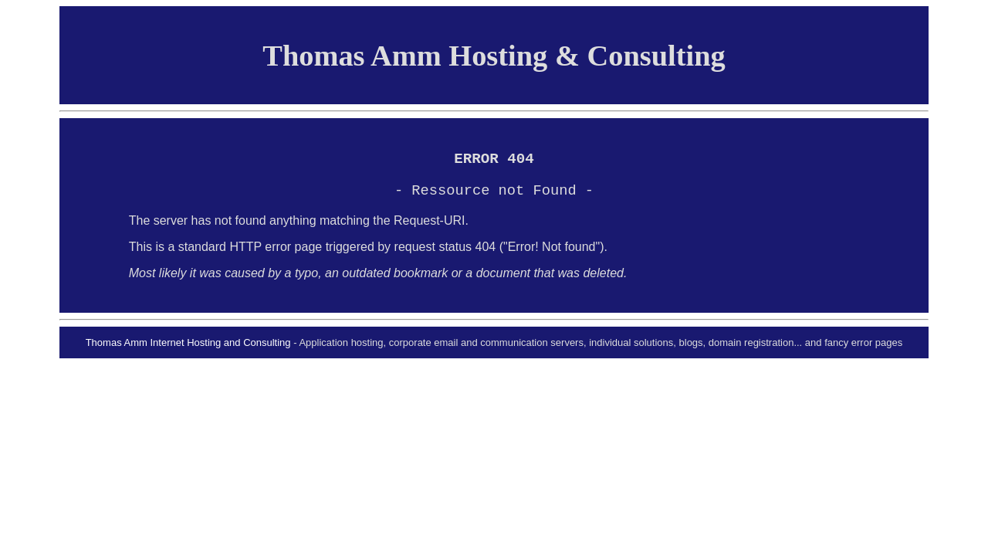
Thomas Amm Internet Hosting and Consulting (188, 348)
